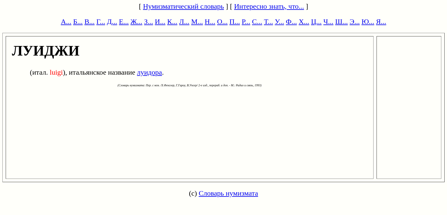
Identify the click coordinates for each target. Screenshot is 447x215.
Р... (246, 21)
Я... (381, 21)
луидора (149, 72)
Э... (355, 21)
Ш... (341, 21)
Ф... (291, 21)
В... (90, 21)
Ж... (136, 21)
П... (234, 21)
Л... (184, 21)
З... (148, 21)
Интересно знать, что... (269, 6)
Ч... (328, 21)
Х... (304, 21)
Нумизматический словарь (183, 6)
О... (222, 21)
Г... (100, 21)
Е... (124, 21)
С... (257, 21)
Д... (112, 21)
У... (279, 21)
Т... (268, 21)
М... (197, 21)
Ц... (316, 21)
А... (66, 21)
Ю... (368, 21)
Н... (210, 21)
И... (160, 21)
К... (172, 21)
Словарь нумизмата (228, 193)
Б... (78, 21)
